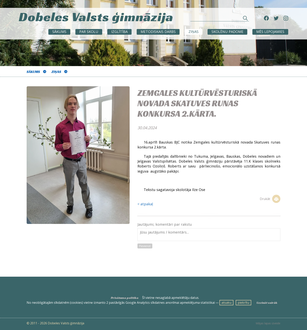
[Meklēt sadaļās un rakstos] (219, 19)
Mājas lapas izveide (268, 323)
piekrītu (243, 302)
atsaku (226, 302)
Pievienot (145, 246)
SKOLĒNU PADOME (227, 31)
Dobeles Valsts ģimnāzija (96, 17)
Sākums (59, 31)
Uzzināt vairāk (266, 303)
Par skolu (88, 31)
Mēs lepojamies (270, 31)
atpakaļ (146, 204)
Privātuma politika (124, 298)
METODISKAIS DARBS (158, 31)
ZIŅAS (194, 31)
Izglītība (119, 31)
